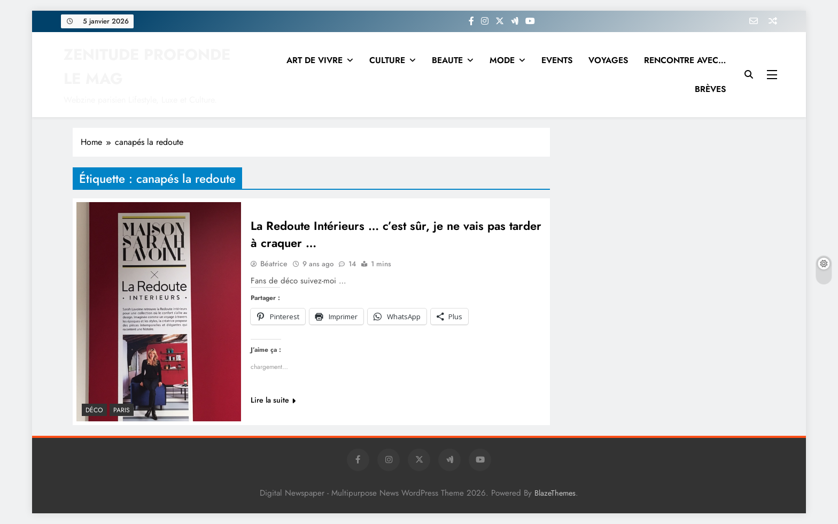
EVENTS (556, 60)
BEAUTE (447, 60)
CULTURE (387, 60)
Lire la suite (273, 400)
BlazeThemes (555, 493)
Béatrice (274, 263)
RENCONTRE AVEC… (685, 60)
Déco (94, 410)
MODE (502, 60)
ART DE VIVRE (314, 60)
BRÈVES (710, 89)
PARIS (121, 410)
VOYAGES (608, 60)
